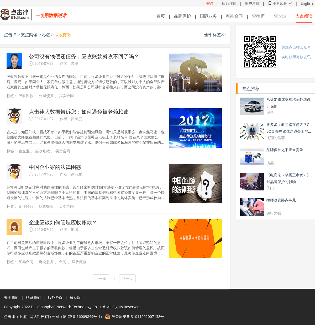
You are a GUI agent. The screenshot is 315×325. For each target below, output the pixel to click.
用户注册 (252, 3)
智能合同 (234, 16)
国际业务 (208, 16)
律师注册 (229, 3)
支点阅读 (304, 16)
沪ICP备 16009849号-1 (81, 316)
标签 (46, 35)
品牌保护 (182, 16)
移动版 (75, 297)
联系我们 (33, 297)
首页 (160, 16)
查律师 (258, 16)
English (307, 3)
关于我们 (11, 297)
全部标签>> (215, 35)
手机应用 (280, 3)
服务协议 (55, 297)
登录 (210, 3)
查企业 (280, 16)
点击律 (10, 35)
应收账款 (63, 35)
